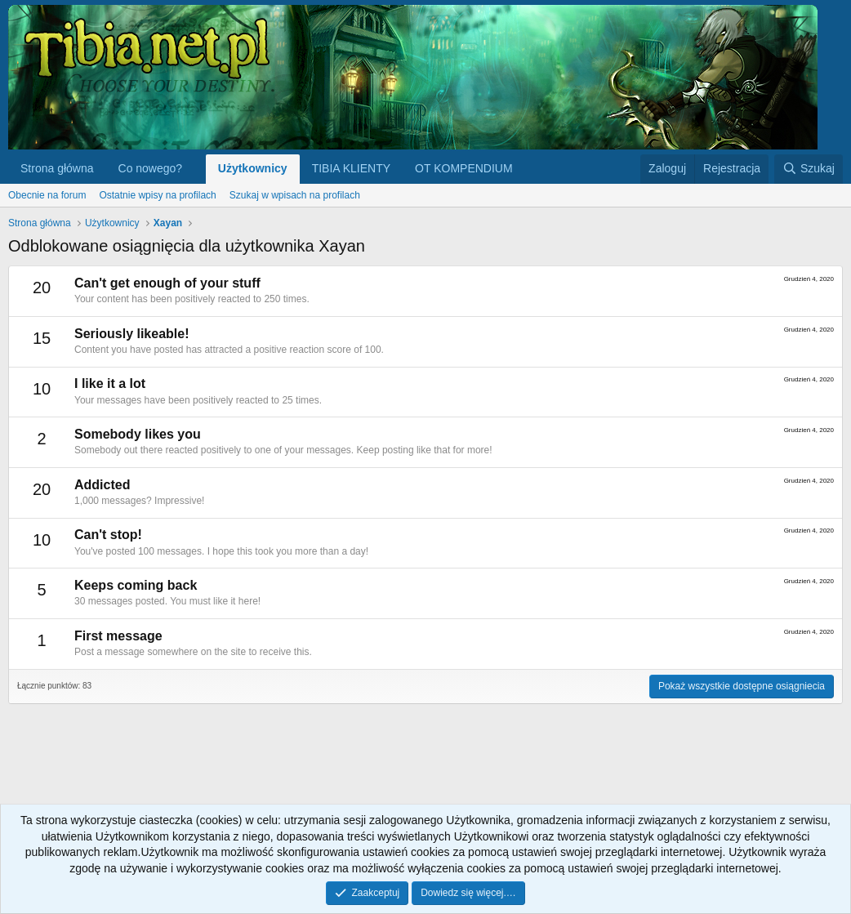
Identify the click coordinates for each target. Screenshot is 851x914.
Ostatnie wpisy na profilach (157, 195)
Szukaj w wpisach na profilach (294, 195)
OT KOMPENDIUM (464, 168)
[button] (195, 169)
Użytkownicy (252, 168)
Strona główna (57, 168)
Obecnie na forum (47, 195)
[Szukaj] (808, 169)
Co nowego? (150, 168)
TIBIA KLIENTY (351, 168)
